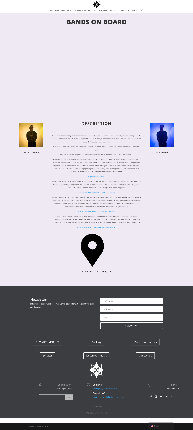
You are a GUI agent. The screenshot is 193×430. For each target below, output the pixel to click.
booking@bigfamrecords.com (105, 388)
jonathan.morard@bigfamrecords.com (109, 397)
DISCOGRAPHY (100, 11)
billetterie (109, 279)
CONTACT (124, 11)
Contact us (145, 355)
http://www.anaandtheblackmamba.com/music (96, 192)
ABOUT (113, 11)
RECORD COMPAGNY (59, 11)
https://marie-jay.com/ (96, 176)
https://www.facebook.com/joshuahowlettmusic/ (96, 227)
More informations (145, 342)
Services (48, 355)
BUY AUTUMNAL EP (47, 342)
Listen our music (96, 355)
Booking (96, 342)
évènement (77, 279)
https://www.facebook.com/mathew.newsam (96, 211)
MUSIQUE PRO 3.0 (82, 11)
